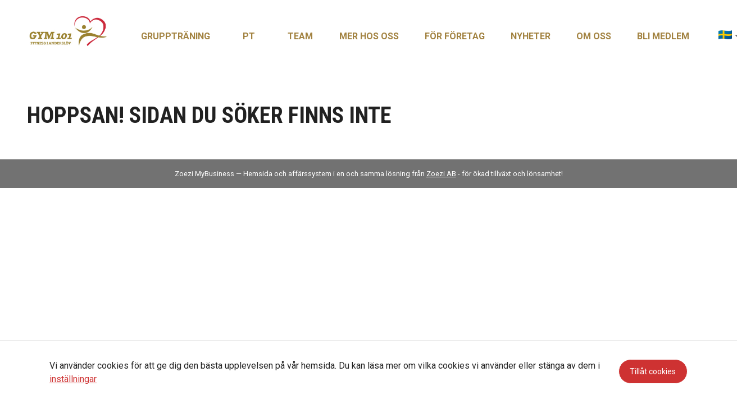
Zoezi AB (441, 173)
